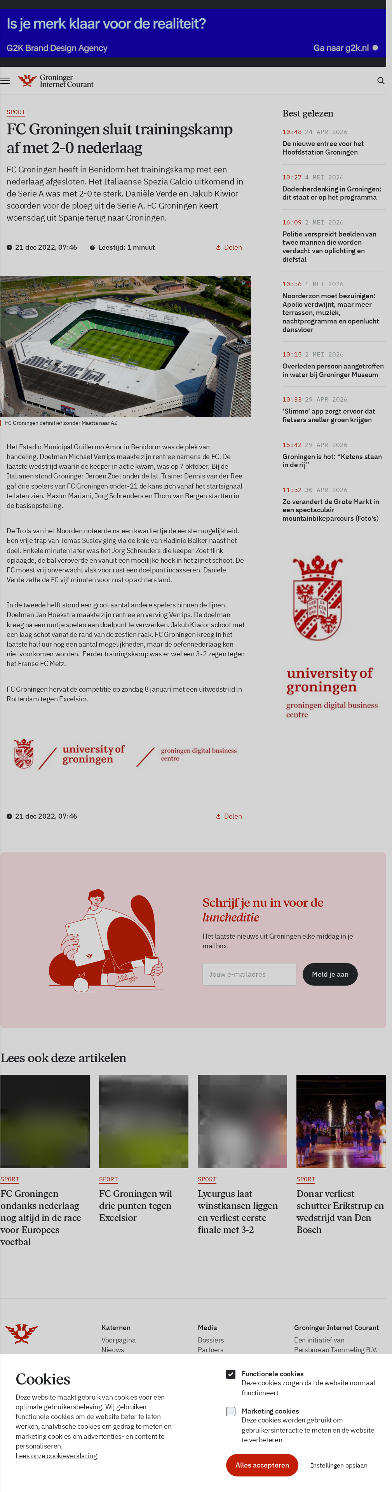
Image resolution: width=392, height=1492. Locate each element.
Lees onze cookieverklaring (56, 1455)
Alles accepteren (262, 1465)
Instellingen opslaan (339, 1465)
